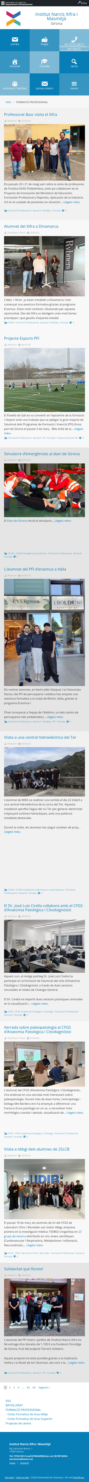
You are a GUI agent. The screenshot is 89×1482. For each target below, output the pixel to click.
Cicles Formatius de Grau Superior (30, 1419)
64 (34, 1387)
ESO (8, 1401)
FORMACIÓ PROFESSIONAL (23, 1410)
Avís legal (9, 1477)
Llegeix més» (71, 202)
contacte (24, 1462)
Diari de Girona (17, 521)
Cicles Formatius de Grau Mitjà (28, 1414)
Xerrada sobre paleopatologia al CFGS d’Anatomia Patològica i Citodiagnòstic (38, 1029)
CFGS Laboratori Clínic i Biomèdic (32, 1253)
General (37, 210)
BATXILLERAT (14, 1405)
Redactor (12, 121)
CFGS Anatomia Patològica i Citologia (34, 1011)
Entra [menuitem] (84, 3)
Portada (56, 210)
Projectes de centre (18, 1423)
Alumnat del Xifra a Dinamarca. (31, 226)
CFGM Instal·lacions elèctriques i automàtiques (40, 889)
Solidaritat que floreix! (23, 1268)
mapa (12, 1462)
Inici (8, 102)
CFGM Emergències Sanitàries (31, 553)
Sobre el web (22, 1477)
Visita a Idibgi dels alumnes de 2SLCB (36, 1149)
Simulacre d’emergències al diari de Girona (42, 453)
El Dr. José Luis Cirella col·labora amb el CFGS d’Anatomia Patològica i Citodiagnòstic (43, 908)
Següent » (44, 1387)
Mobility (46, 210)
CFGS (10, 1011)
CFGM (11, 322)
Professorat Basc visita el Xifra (30, 114)
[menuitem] (17, 3)
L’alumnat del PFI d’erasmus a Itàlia (35, 569)
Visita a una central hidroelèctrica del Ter (40, 737)
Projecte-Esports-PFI (67, 437)
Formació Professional (19, 210)
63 (28, 1387)
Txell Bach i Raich (16, 233)
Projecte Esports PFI (21, 338)
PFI (44, 437)
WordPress (78, 1477)
